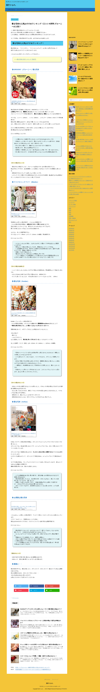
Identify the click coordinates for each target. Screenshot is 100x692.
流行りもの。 (11, 5)
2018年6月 (71, 232)
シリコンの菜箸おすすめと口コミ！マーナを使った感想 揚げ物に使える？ (84, 148)
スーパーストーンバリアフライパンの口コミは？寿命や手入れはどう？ (85, 44)
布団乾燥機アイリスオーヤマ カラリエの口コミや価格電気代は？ (33, 669)
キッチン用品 (72, 204)
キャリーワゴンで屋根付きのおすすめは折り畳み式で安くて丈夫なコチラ (84, 167)
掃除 (70, 214)
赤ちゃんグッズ (73, 220)
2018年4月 (71, 236)
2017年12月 (72, 244)
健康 (70, 208)
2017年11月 (72, 246)
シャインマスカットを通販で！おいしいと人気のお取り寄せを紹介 (85, 90)
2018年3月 (71, 238)
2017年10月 (72, 248)
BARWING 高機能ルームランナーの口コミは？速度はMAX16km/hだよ (84, 134)
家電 (70, 210)
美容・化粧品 (72, 218)
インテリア (72, 202)
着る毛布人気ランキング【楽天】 (26, 59)
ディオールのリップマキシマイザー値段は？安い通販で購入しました (85, 67)
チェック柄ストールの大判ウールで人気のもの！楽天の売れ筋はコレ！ (41, 644)
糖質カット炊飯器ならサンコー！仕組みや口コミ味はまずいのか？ (85, 55)
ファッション (15, 597)
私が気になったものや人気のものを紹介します (50, 686)
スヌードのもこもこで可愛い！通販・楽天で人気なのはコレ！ (38, 656)
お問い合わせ (11, 9)
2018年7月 (71, 230)
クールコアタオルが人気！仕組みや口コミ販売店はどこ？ (85, 78)
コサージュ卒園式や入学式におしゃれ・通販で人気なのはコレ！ (39, 633)
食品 (70, 222)
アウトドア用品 (73, 200)
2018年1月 (71, 242)
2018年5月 (71, 234)
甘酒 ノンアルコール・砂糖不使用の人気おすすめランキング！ (32, 667)
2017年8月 (71, 250)
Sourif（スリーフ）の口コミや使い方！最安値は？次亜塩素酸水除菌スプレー (84, 108)
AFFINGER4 (64, 688)
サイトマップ (20, 9)
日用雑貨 (71, 216)
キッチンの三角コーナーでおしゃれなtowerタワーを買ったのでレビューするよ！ (84, 128)
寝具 (70, 212)
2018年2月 (71, 240)
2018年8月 (71, 228)
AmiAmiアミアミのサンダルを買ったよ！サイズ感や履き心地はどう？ (41, 609)
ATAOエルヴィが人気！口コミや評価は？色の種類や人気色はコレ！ (84, 154)
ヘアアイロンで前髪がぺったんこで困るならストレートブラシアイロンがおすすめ (84, 121)
